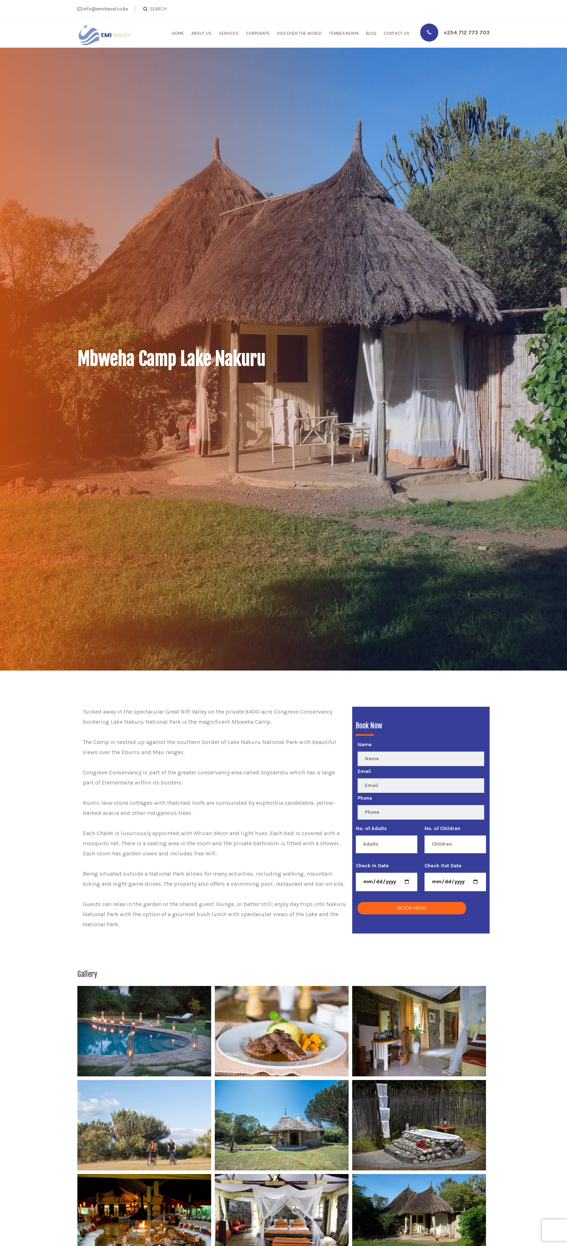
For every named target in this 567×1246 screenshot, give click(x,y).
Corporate (258, 33)
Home (178, 33)
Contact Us (396, 33)
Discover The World (299, 33)
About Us (201, 33)
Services (229, 33)
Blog (371, 33)
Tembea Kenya (344, 33)
